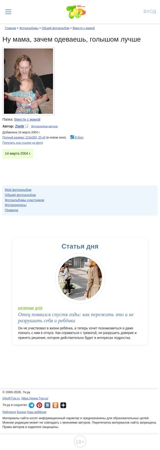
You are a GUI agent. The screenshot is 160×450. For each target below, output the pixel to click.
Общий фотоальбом (55, 28)
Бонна (21, 412)
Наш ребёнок (36, 412)
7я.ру (63, 405)
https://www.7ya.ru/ (34, 398)
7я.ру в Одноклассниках (55, 405)
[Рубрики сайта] (8, 12)
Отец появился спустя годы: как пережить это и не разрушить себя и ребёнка (76, 317)
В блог (79, 137)
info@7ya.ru (11, 398)
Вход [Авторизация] (150, 11)
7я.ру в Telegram (31, 405)
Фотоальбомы (28, 28)
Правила (11, 210)
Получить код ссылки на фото (22, 143)
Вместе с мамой (84, 28)
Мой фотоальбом (18, 190)
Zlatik (19, 126)
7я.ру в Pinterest (39, 405)
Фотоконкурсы (15, 205)
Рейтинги (9, 412)
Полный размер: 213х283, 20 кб (23, 137)
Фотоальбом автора (44, 126)
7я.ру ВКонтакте (47, 405)
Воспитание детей (30, 308)
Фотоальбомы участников (24, 200)
